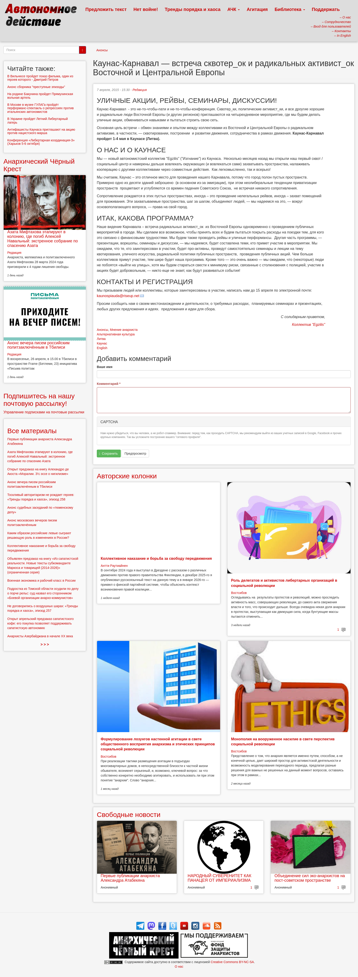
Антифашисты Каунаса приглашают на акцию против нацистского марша (41, 131)
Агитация (257, 9)
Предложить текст (106, 9)
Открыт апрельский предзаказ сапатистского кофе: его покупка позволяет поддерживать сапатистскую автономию (40, 623)
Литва (101, 339)
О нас (179, 966)
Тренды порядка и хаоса (193, 9)
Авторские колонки (127, 476)
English (102, 348)
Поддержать (326, 9)
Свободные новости (129, 814)
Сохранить (108, 454)
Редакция (139, 90)
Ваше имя (104, 367)
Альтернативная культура (116, 334)
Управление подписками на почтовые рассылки (43, 412)
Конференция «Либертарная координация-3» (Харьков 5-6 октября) (41, 141)
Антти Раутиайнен (114, 566)
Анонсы (102, 50)
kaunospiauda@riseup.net (118, 296)
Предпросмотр (135, 453)
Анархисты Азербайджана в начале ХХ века (40, 636)
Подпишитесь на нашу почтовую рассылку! (39, 399)
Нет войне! (146, 9)
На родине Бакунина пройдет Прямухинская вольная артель (40, 95)
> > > (45, 644)
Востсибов (239, 593)
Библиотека (290, 9)
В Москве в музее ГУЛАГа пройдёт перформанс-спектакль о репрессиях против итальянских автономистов (40, 108)
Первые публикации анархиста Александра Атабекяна (130, 878)
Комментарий (109, 384)
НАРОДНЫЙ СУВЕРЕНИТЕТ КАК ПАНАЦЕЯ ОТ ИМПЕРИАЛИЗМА (219, 878)
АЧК (233, 9)
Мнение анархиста (123, 330)
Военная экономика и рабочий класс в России (41, 580)
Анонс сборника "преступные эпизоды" (36, 87)
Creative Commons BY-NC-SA (232, 962)
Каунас (102, 343)
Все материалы (32, 431)
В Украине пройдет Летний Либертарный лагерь (37, 120)
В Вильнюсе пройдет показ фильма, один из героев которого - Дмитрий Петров (40, 77)
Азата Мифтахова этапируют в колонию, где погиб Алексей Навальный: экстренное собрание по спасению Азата (42, 239)
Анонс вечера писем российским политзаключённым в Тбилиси (38, 345)
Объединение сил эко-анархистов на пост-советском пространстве (309, 878)
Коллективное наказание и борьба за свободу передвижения (156, 558)
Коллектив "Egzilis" (308, 325)
